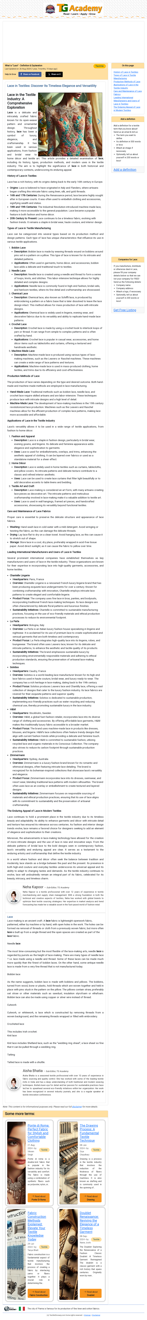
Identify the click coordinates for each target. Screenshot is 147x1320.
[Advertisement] (73, 42)
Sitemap (87, 1315)
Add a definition (125, 170)
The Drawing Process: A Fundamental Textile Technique (89, 1133)
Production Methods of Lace (23, 376)
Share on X (54, 74)
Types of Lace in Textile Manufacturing (29, 228)
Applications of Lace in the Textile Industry (31, 420)
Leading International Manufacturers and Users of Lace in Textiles (44, 552)
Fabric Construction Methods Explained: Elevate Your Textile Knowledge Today (37, 1226)
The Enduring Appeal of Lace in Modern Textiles (34, 810)
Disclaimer (96, 1315)
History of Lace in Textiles (21, 175)
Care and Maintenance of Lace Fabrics (29, 511)
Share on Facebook (30, 74)
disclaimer (77, 1106)
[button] (41, 121)
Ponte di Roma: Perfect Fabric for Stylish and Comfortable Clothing (38, 1133)
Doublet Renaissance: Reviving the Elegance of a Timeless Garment (89, 1222)
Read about (39, 1198)
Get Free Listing (125, 310)
